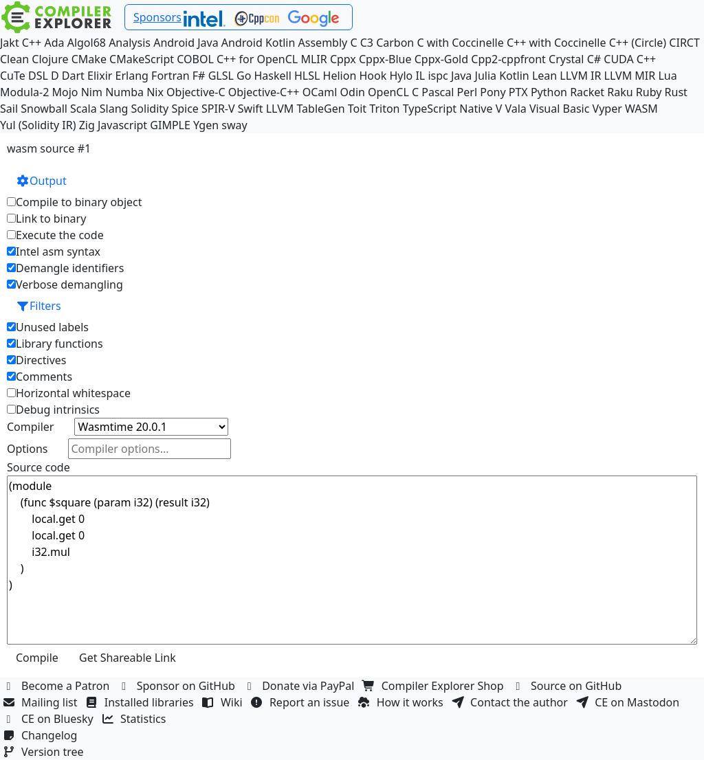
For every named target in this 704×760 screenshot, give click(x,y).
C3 (366, 42)
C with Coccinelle (460, 42)
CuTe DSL (24, 75)
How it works (402, 702)
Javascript (122, 125)
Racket (587, 92)
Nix (155, 92)
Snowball (44, 108)
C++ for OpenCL (257, 59)
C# (594, 59)
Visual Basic (559, 108)
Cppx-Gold (441, 59)
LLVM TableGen (305, 108)
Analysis (130, 42)
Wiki (223, 702)
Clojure (50, 59)
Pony (492, 92)
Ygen (206, 125)
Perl (467, 92)
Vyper (607, 108)
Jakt (9, 42)
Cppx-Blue (385, 59)
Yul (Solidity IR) (38, 125)
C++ (31, 42)
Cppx (343, 59)
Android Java (186, 42)
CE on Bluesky (49, 718)
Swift (250, 108)
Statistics (135, 718)
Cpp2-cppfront (508, 59)
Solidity (150, 108)
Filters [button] (38, 305)
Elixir (99, 75)
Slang (114, 108)
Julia (486, 75)
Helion (340, 75)
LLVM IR (580, 75)
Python (549, 92)
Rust (676, 92)
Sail (9, 108)
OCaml (320, 92)
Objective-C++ (264, 92)
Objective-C (196, 92)
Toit (357, 108)
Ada (54, 42)
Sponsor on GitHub (178, 685)
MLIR (313, 59)
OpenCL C (393, 92)
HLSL (307, 75)
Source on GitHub (568, 685)
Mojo (65, 92)
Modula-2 (24, 92)
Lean (544, 75)
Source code (38, 467)
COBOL (195, 59)
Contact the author (511, 702)
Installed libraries (141, 702)
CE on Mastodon (629, 702)
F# (199, 75)
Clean (14, 59)
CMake (89, 59)
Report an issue (301, 702)
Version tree (44, 751)
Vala (515, 108)
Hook (372, 75)
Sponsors (157, 17)
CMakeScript (141, 59)
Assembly (323, 42)
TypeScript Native (448, 108)
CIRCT (684, 42)
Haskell (273, 75)
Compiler (30, 426)
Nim (91, 92)
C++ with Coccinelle (556, 42)
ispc (438, 75)
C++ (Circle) (638, 42)
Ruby (649, 92)
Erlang (132, 75)
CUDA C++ (630, 59)
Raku (619, 92)
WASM (641, 108)
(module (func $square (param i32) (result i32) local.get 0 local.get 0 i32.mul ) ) (352, 560)
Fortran (170, 75)
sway (234, 125)
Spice (184, 108)
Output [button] (41, 180)
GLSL (221, 75)
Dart (73, 75)
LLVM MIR (630, 75)
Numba (124, 92)
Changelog (41, 735)
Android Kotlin (258, 42)
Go (243, 75)
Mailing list (41, 702)
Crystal (566, 59)
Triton (384, 108)
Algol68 (86, 42)
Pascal (437, 92)
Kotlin (514, 75)
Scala (83, 108)
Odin (352, 92)
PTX (518, 92)
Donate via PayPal (300, 685)
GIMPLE (170, 125)
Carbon (395, 42)
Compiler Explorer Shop (434, 685)
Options (27, 448)
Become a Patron (58, 685)
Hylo (400, 75)
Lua (667, 75)
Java (461, 75)
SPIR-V (218, 108)
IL (420, 75)
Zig (87, 125)
